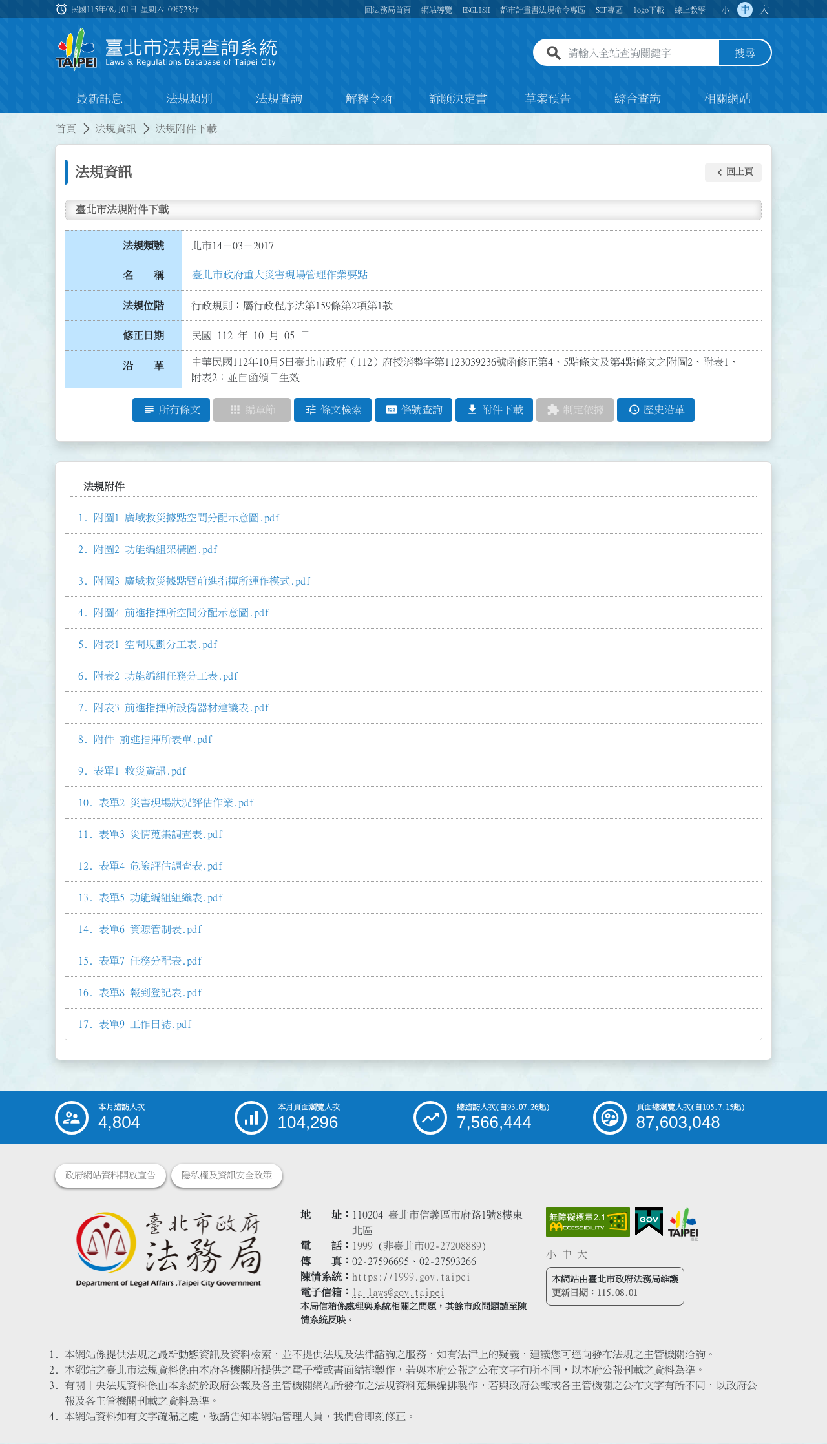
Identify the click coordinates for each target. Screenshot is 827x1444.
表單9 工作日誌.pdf (145, 1025)
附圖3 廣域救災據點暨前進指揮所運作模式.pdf (202, 581)
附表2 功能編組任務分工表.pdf (166, 676)
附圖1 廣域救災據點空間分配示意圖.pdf (187, 518)
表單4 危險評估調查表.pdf (161, 866)
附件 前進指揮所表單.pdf (153, 740)
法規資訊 (115, 129)
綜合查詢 (637, 99)
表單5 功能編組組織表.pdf (161, 898)
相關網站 (727, 99)
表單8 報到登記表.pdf (150, 993)
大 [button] (764, 10)
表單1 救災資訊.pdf (140, 771)
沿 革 (143, 366)
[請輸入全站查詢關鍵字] (641, 53)
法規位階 (143, 305)
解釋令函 (369, 99)
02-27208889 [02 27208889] (452, 1246)
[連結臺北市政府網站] (683, 1224)
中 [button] (744, 9)
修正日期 (143, 336)
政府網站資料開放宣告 (110, 1175)
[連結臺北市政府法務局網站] (168, 1249)
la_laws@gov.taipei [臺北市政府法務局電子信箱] (398, 1293)
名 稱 (143, 276)
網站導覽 (436, 10)
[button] (733, 172)
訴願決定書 (458, 99)
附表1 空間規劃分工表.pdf (156, 645)
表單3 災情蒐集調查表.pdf (161, 835)
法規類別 (189, 99)
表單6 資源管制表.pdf (150, 930)
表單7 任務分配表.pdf (150, 961)
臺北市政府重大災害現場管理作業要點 (280, 274)
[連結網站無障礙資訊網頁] (588, 1222)
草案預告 (548, 99)
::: (8, 121)
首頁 (66, 129)
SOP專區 (609, 10)
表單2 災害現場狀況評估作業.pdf (176, 803)
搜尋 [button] (745, 53)
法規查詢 (279, 99)
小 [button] (725, 10)
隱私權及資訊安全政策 (227, 1175)
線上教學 (690, 10)
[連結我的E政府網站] (649, 1222)
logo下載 (648, 10)
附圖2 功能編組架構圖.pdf (156, 550)
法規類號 (143, 245)
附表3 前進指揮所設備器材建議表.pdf (181, 708)
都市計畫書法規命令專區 (542, 10)
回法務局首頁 (387, 10)
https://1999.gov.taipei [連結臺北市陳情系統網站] (411, 1277)
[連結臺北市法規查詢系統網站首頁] (166, 50)
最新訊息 (99, 99)
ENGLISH (476, 10)
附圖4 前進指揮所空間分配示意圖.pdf (181, 613)
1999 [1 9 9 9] (362, 1246)
